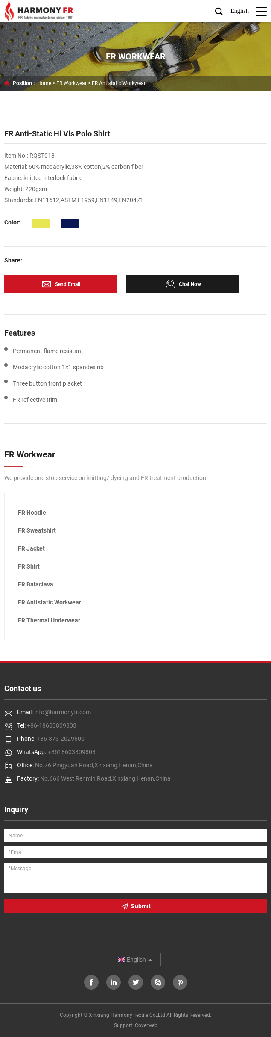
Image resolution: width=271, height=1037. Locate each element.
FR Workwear (71, 83)
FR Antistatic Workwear (119, 83)
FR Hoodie (32, 512)
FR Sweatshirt (37, 530)
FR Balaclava (35, 584)
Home (44, 83)
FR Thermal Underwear (49, 620)
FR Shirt (29, 566)
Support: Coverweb (135, 1025)
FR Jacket (31, 548)
